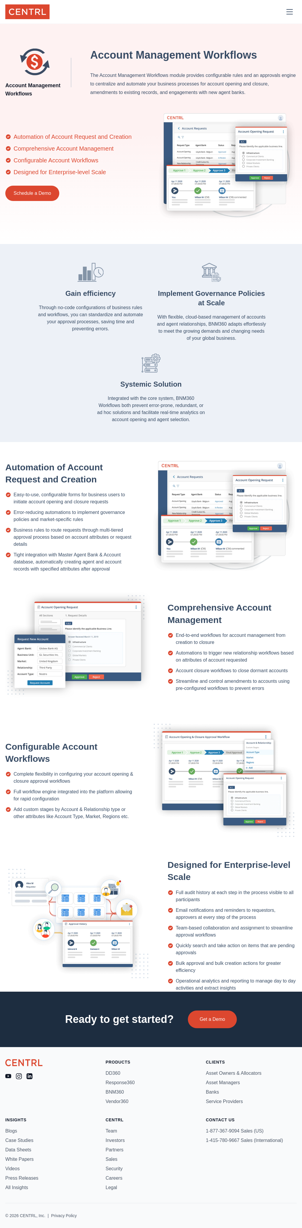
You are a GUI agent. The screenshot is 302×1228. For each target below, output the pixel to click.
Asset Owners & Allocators (234, 1073)
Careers (114, 1178)
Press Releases (21, 1178)
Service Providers (224, 1101)
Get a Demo (212, 1019)
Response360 (120, 1082)
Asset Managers (223, 1082)
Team (111, 1130)
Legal (111, 1187)
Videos (12, 1168)
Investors (115, 1140)
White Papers (19, 1159)
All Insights (16, 1187)
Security (114, 1168)
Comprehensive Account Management (64, 148)
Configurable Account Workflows (56, 160)
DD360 (113, 1073)
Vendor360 (117, 1101)
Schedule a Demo (32, 193)
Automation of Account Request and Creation (73, 136)
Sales (111, 1159)
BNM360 (115, 1092)
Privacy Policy (64, 1215)
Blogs (11, 1130)
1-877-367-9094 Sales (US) (235, 1130)
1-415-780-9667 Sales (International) (244, 1140)
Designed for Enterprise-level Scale (60, 172)
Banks (212, 1092)
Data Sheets (18, 1149)
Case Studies (19, 1140)
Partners (114, 1149)
